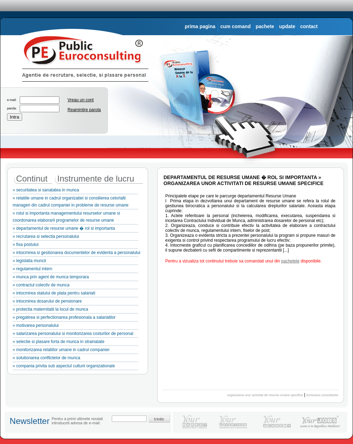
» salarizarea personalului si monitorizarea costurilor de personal (75, 334)
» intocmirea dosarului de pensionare (75, 302)
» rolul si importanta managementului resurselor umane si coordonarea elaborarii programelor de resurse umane (75, 218)
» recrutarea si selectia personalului (75, 237)
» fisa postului (75, 245)
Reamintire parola (84, 109)
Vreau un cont (81, 99)
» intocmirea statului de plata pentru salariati (75, 294)
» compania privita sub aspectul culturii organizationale (75, 366)
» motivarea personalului (75, 326)
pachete (265, 26)
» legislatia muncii (75, 261)
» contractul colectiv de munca (75, 286)
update (287, 26)
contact (309, 26)
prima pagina (200, 26)
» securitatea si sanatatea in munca (75, 191)
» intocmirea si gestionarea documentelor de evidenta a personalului (76, 253)
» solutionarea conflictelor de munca (75, 358)
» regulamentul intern (75, 269)
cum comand (235, 26)
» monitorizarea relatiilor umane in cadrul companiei (75, 350)
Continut (31, 178)
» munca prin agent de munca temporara (75, 277)
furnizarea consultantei (322, 395)
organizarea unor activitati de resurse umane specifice (265, 395)
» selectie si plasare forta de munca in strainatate (75, 342)
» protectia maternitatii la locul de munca (75, 310)
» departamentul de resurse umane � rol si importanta (75, 229)
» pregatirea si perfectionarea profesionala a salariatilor (75, 318)
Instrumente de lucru (95, 178)
